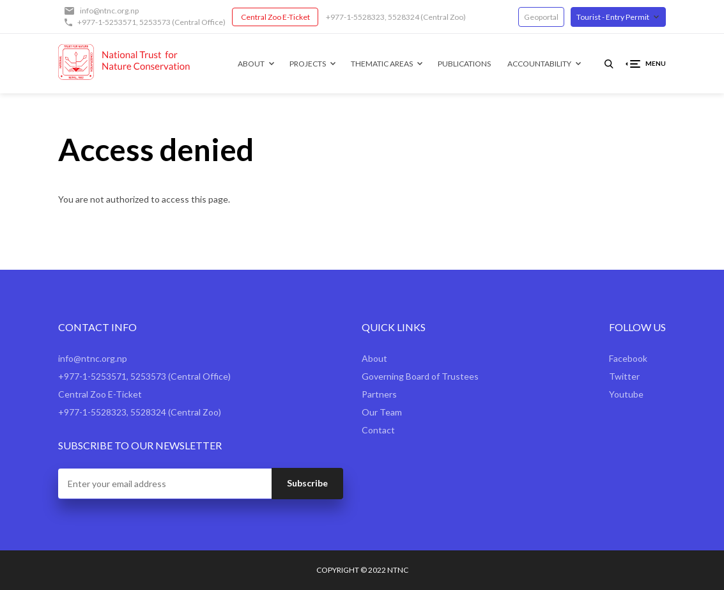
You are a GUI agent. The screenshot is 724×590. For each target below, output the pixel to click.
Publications (464, 63)
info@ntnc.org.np (109, 10)
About (251, 63)
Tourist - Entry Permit (612, 17)
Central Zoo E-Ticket (275, 17)
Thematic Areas (382, 63)
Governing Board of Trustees (420, 376)
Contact (378, 429)
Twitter (624, 376)
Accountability (539, 63)
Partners (379, 394)
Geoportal (541, 17)
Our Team (382, 412)
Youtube (626, 394)
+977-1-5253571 (106, 22)
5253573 (155, 22)
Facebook (628, 358)
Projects (307, 63)
